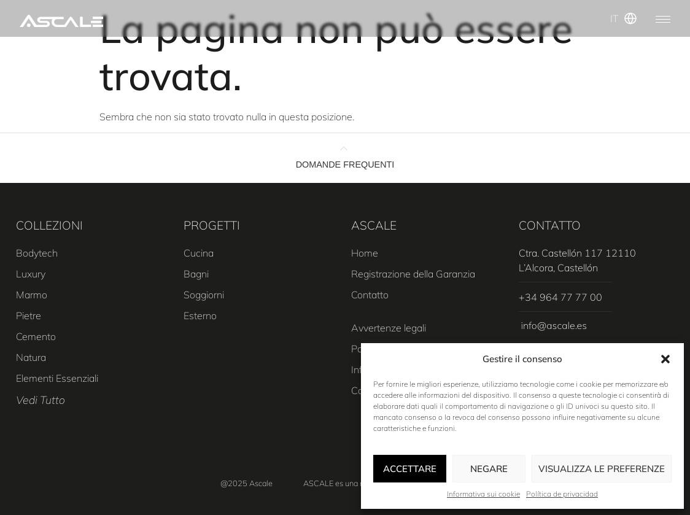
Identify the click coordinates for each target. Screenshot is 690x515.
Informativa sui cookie (483, 493)
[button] (665, 359)
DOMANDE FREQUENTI (345, 164)
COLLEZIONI (49, 225)
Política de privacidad (562, 493)
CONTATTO (550, 225)
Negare (489, 468)
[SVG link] (61, 21)
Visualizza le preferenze (601, 468)
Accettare (409, 468)
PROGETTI (212, 225)
